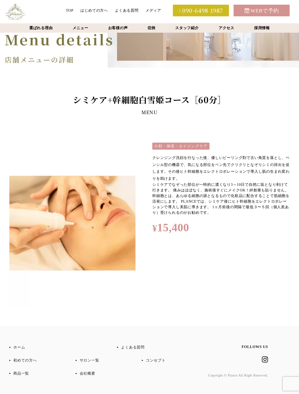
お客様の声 (118, 28)
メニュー (80, 28)
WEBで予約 (262, 11)
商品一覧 (21, 373)
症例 (152, 28)
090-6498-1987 (201, 10)
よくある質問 (127, 10)
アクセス (226, 28)
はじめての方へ (94, 10)
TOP (69, 10)
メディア (153, 10)
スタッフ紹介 (187, 28)
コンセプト (155, 360)
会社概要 (87, 373)
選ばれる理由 (41, 28)
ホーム (19, 347)
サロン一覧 (89, 360)
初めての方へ (25, 360)
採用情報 (262, 28)
